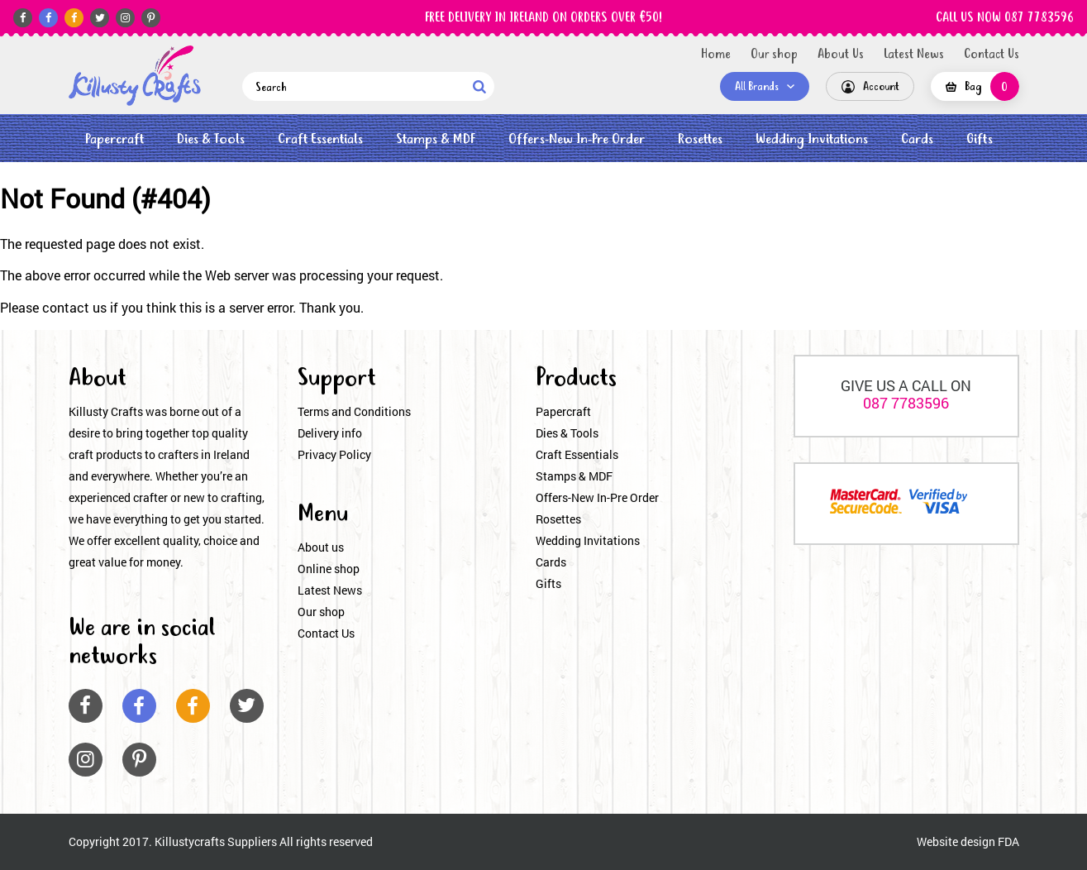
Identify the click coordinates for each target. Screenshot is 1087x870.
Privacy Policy (334, 454)
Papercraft (114, 139)
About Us (841, 54)
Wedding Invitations (812, 139)
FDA (1008, 841)
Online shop (329, 568)
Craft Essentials (320, 139)
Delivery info (330, 433)
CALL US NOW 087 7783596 (1005, 18)
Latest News (914, 54)
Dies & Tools (211, 139)
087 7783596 (906, 403)
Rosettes (700, 139)
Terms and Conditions (354, 411)
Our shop (774, 54)
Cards (917, 139)
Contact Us (991, 54)
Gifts (979, 139)
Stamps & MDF (435, 139)
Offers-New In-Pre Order (576, 139)
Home (716, 54)
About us (321, 547)
